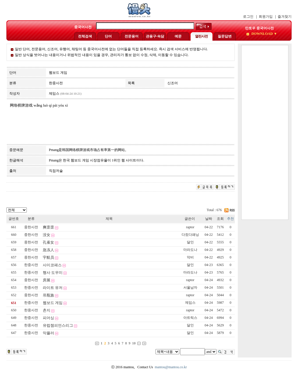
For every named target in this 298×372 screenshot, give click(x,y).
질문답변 (225, 36)
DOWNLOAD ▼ (264, 34)
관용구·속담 (155, 36)
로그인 (248, 17)
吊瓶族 (48, 295)
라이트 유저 (53, 287)
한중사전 (31, 265)
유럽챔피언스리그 (58, 325)
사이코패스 (52, 265)
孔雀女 (48, 242)
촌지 (46, 310)
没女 (46, 235)
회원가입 (266, 17)
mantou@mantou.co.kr (171, 367)
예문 (178, 36)
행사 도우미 (53, 272)
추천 (230, 219)
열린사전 (201, 36)
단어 (108, 36)
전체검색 (85, 36)
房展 (46, 280)
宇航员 (48, 257)
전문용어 (132, 36)
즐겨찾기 (285, 17)
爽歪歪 (48, 227)
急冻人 (48, 250)
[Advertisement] (265, 132)
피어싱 (48, 318)
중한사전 (31, 227)
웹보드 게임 (53, 303)
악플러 (48, 333)
